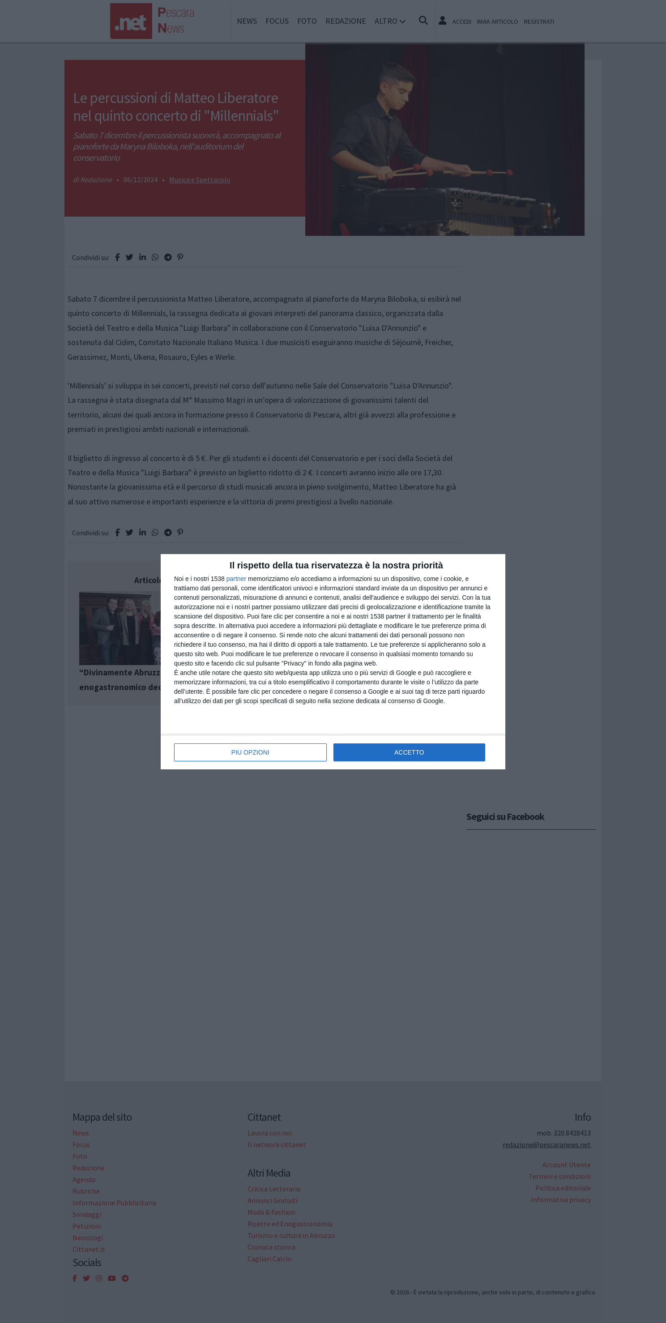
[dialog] (333, 661)
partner (236, 579)
